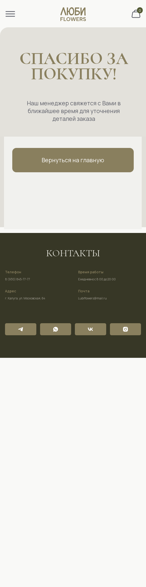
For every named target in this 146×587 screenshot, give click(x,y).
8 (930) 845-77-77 (17, 279)
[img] (135, 13)
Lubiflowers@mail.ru (92, 298)
